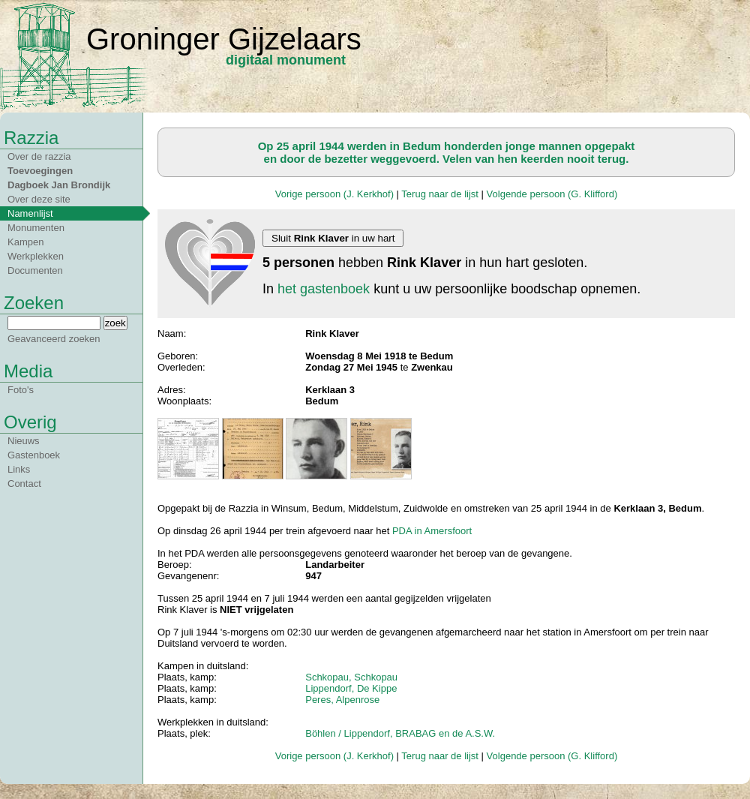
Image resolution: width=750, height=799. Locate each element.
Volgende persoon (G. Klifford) (552, 194)
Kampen (26, 242)
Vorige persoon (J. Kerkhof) (334, 194)
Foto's (21, 389)
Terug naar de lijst (439, 194)
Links (19, 469)
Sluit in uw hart (333, 238)
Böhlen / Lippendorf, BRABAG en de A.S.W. (400, 733)
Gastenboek (34, 455)
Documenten (35, 270)
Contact (24, 483)
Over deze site (39, 199)
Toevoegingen (40, 170)
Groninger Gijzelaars (224, 39)
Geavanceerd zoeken (54, 338)
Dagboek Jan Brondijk (59, 185)
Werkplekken (36, 256)
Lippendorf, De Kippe (351, 688)
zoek (115, 323)
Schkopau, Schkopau (351, 677)
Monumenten (36, 227)
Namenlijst (30, 213)
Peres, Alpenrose (342, 699)
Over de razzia (39, 156)
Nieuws (24, 440)
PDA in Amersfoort (432, 530)
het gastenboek (324, 288)
